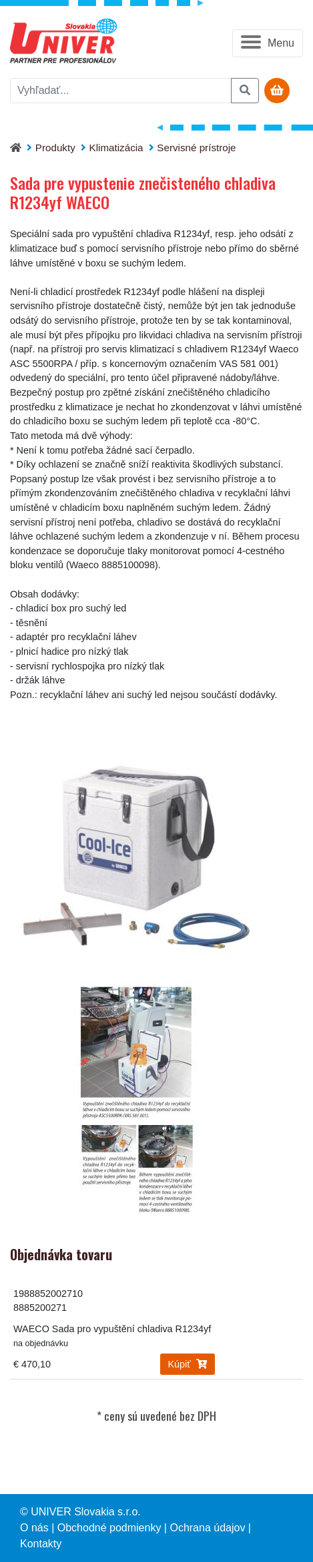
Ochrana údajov (207, 1527)
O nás (34, 1527)
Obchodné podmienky (109, 1527)
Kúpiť (187, 1364)
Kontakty (40, 1543)
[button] (267, 43)
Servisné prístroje (196, 147)
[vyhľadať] (121, 90)
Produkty (55, 147)
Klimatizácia (116, 147)
